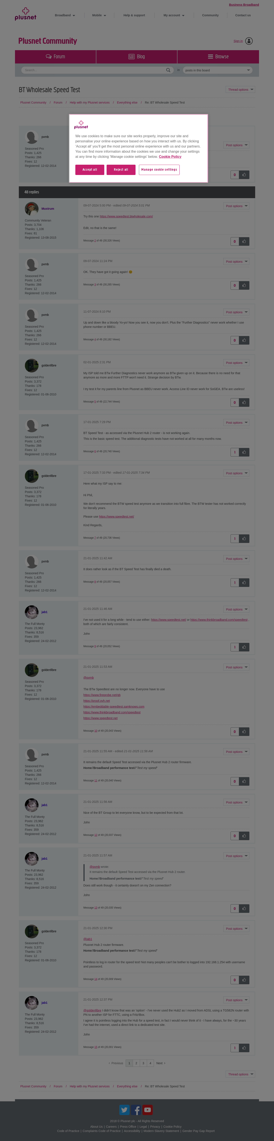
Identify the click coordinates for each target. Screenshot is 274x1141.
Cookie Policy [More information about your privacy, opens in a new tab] (170, 156)
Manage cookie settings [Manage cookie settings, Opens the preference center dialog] (159, 170)
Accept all (90, 170)
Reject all (121, 170)
